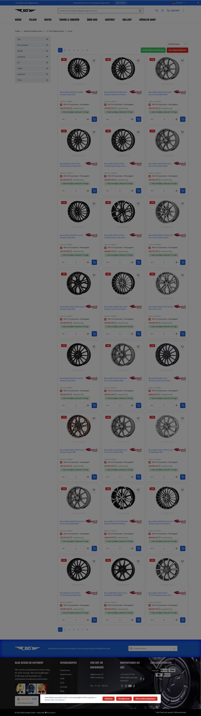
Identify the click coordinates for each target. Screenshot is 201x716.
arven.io (52, 713)
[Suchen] (140, 10)
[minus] (63, 119)
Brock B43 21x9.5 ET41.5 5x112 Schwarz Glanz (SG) (70, 594)
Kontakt (63, 687)
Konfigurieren (124, 699)
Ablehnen (110, 699)
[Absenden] (174, 648)
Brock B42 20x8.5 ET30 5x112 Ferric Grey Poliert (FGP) (161, 236)
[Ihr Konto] (162, 10)
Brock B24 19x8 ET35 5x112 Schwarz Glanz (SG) (71, 236)
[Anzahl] (75, 119)
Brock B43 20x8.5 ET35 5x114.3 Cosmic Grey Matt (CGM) (159, 379)
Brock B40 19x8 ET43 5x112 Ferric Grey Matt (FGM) (115, 379)
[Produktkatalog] (156, 10)
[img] (91, 92)
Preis (33, 80)
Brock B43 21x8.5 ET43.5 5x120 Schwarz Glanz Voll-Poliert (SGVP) (115, 165)
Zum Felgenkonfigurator (177, 50)
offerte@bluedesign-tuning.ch (129, 679)
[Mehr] (183, 10)
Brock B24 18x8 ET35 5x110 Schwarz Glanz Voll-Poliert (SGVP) (115, 308)
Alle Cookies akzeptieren (145, 699)
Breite (33, 51)
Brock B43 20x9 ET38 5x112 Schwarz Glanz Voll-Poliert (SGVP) (115, 93)
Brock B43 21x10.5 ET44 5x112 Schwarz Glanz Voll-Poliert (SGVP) (70, 165)
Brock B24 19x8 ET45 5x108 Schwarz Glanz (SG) (71, 93)
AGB (62, 678)
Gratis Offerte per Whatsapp (151, 50)
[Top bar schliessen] (198, 2)
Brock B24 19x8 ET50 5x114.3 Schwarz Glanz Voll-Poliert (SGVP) (161, 522)
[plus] (88, 119)
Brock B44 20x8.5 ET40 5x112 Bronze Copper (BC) (72, 451)
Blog (62, 691)
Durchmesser (33, 45)
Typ (33, 39)
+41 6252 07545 (127, 674)
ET (33, 62)
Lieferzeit (33, 74)
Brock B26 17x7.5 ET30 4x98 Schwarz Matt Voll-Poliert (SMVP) (115, 522)
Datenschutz (65, 674)
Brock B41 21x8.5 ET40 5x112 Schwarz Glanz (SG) (72, 308)
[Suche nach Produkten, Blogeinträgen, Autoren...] (97, 10)
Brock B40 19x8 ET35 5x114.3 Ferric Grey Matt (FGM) (72, 522)
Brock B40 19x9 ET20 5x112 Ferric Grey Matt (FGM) (160, 165)
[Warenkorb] (173, 10)
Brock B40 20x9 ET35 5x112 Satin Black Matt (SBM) (115, 594)
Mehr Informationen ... (58, 700)
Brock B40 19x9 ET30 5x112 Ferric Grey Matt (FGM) (115, 451)
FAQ (62, 682)
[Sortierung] (177, 44)
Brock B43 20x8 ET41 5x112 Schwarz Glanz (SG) (71, 379)
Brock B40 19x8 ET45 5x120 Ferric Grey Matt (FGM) (160, 93)
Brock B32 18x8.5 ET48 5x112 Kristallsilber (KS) (161, 451)
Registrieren (33, 3)
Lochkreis (33, 57)
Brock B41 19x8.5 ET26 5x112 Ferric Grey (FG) (161, 308)
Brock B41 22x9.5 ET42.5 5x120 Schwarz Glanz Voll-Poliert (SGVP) (115, 236)
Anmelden (19, 3)
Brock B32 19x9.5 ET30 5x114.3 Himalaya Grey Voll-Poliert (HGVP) (160, 594)
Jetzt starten (121, 3)
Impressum (65, 670)
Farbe (33, 68)
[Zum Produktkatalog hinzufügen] (94, 60)
